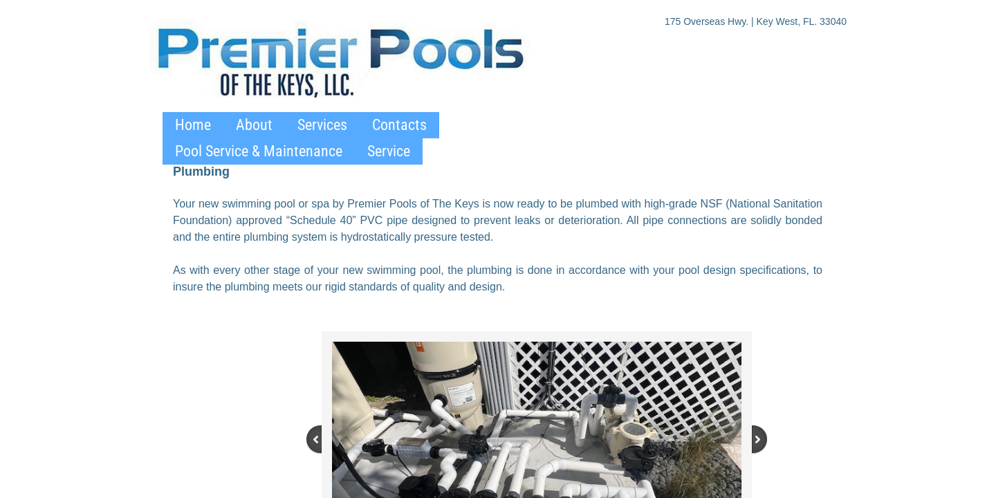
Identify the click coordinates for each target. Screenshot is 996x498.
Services (322, 124)
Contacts (399, 124)
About (254, 124)
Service (388, 151)
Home (193, 124)
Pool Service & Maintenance (258, 151)
